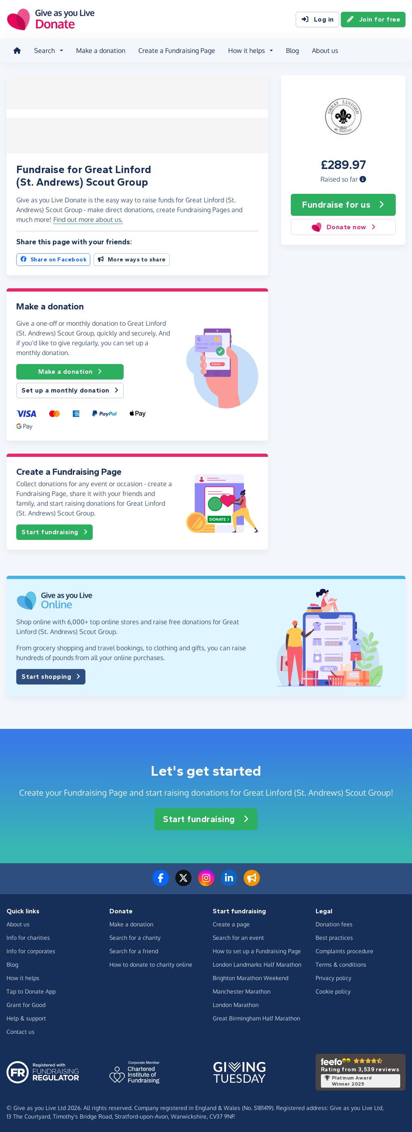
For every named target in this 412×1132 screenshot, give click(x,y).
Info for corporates (31, 949)
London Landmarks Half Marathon (257, 962)
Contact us (21, 1030)
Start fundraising (54, 530)
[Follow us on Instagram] (206, 881)
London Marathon (236, 1003)
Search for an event (238, 935)
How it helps (23, 976)
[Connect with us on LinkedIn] (229, 881)
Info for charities (28, 935)
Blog (292, 50)
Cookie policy (333, 989)
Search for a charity (135, 935)
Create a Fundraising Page (176, 50)
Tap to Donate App (31, 989)
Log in (317, 19)
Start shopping (51, 675)
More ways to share (131, 258)
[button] (363, 179)
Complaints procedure (344, 949)
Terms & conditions (341, 962)
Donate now (343, 227)
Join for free (373, 19)
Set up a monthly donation (70, 389)
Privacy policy (333, 976)
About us (325, 50)
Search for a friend (133, 949)
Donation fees (334, 922)
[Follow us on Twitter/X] (183, 881)
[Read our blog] (252, 881)
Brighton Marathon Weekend (250, 976)
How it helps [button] (246, 50)
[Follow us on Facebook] (161, 881)
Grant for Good (26, 1003)
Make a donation (100, 50)
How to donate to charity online (150, 962)
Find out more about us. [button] (88, 218)
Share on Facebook (53, 258)
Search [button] (44, 50)
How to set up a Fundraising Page (257, 949)
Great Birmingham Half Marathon (256, 1016)
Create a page (231, 922)
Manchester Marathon (241, 989)
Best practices (334, 935)
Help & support (26, 1016)
